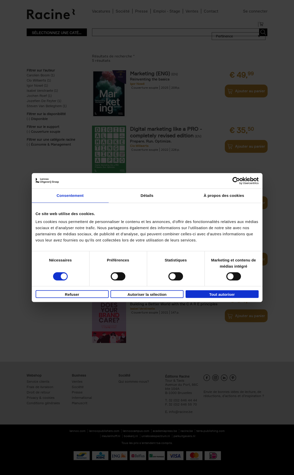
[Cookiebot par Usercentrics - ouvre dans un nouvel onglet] (236, 181)
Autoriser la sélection (147, 294)
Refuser (72, 294)
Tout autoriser (222, 294)
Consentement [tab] (70, 195)
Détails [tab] (147, 195)
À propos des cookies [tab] (224, 195)
